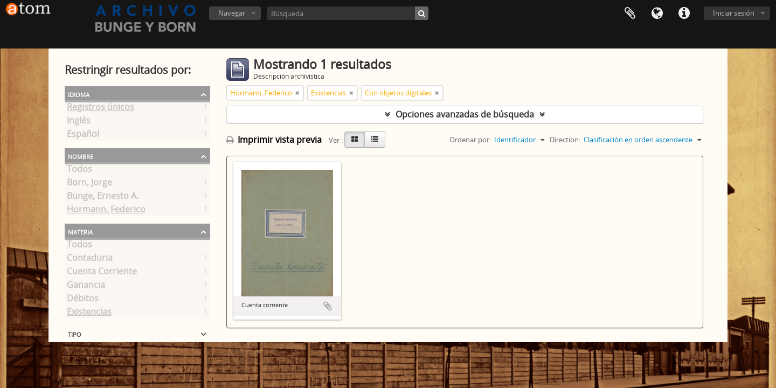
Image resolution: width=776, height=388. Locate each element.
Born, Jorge (89, 184)
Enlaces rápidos (683, 13)
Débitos (83, 300)
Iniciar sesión (733, 13)
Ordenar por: (470, 139)
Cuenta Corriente (102, 273)
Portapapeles (629, 13)
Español (83, 136)
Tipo (74, 334)
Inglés (79, 122)
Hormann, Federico (106, 211)
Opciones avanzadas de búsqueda (465, 114)
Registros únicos (100, 109)
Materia (80, 231)
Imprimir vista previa (274, 140)
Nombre (80, 156)
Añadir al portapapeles (327, 306)
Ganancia (86, 287)
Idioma (656, 13)
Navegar (231, 13)
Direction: (565, 139)
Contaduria (90, 260)
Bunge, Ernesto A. (102, 198)
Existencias (89, 314)
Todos (79, 171)
